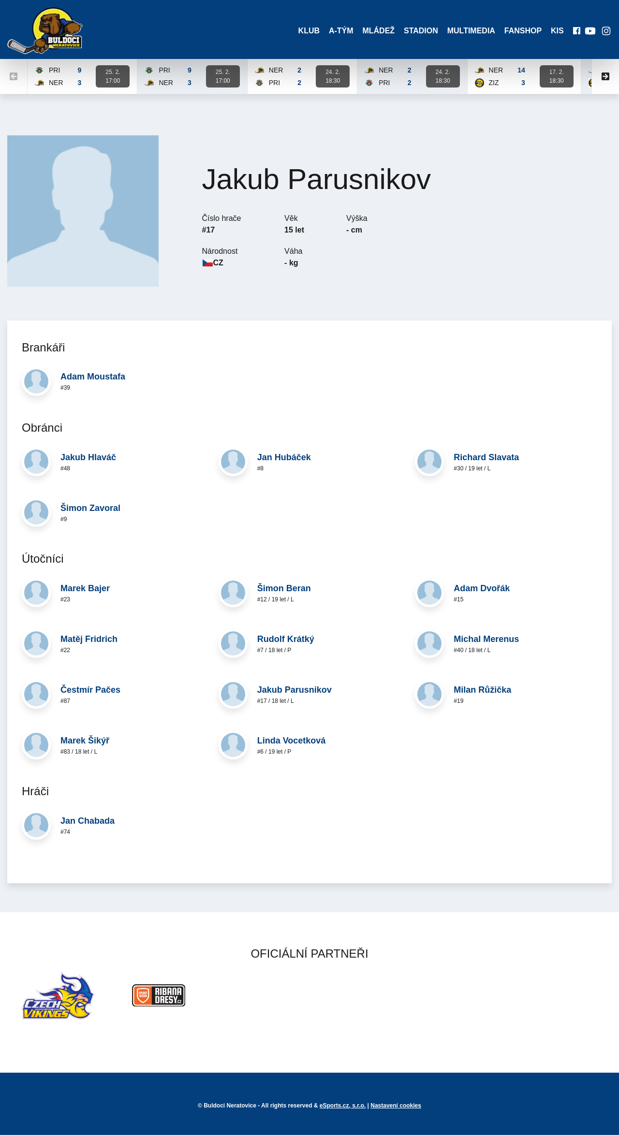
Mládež (375, 31)
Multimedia (469, 31)
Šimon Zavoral (90, 509)
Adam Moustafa (92, 378)
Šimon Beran (284, 590)
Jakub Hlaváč (88, 458)
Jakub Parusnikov (294, 691)
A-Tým (337, 31)
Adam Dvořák (482, 590)
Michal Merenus (486, 640)
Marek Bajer (85, 590)
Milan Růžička (482, 691)
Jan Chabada (87, 822)
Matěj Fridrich (89, 640)
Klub (304, 31)
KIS (556, 31)
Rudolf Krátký (285, 640)
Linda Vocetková (291, 742)
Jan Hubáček (284, 458)
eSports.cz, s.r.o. (343, 1106)
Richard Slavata (486, 458)
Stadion (418, 31)
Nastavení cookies (395, 1106)
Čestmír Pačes (90, 691)
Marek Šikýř (84, 742)
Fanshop (521, 31)
